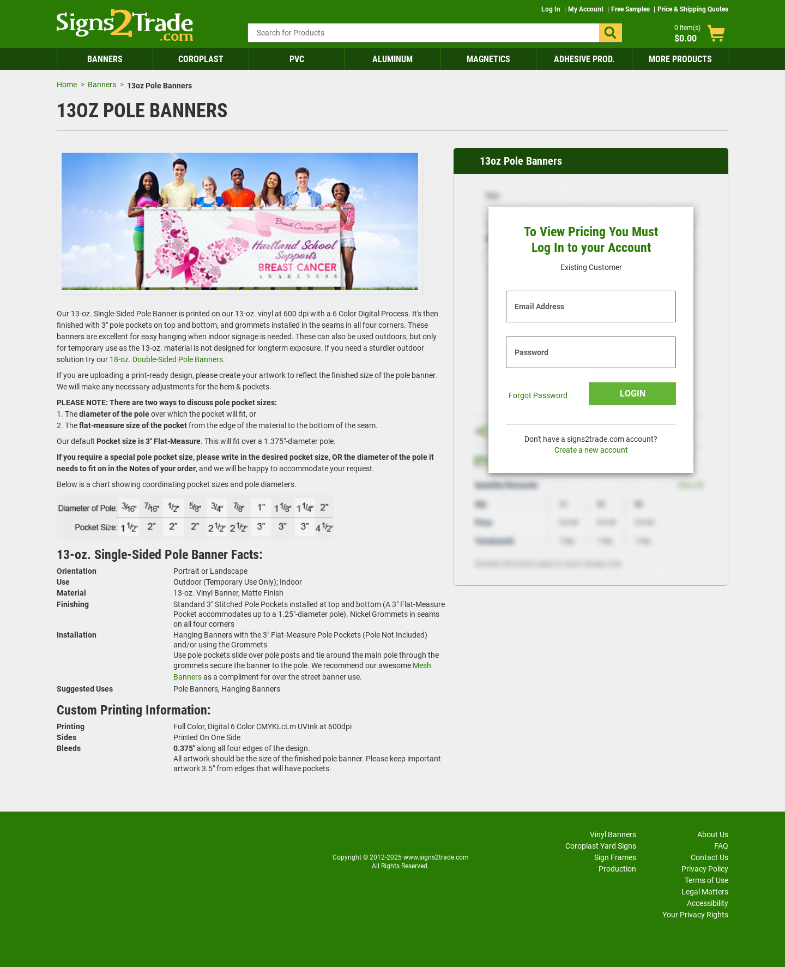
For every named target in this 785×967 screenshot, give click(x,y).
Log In (551, 9)
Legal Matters (704, 891)
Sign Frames (615, 857)
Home (67, 84)
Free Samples (631, 9)
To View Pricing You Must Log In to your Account (591, 239)
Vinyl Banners (613, 834)
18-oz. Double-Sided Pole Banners (166, 359)
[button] (610, 32)
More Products (680, 59)
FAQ (721, 846)
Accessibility (707, 903)
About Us (712, 834)
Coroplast (201, 59)
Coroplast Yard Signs (600, 846)
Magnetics (488, 59)
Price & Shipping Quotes (692, 9)
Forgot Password (538, 395)
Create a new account (591, 450)
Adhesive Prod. (584, 59)
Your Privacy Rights (695, 914)
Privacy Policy (704, 868)
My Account (586, 9)
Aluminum (392, 59)
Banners (105, 59)
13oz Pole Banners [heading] (521, 161)
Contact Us (709, 857)
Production (617, 868)
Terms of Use (706, 880)
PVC (296, 59)
